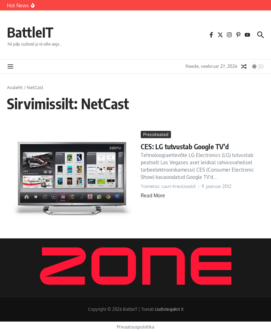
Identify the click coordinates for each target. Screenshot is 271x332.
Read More (153, 195)
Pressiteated (156, 134)
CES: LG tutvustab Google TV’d (185, 146)
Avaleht (15, 87)
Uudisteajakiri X (169, 309)
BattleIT (30, 32)
